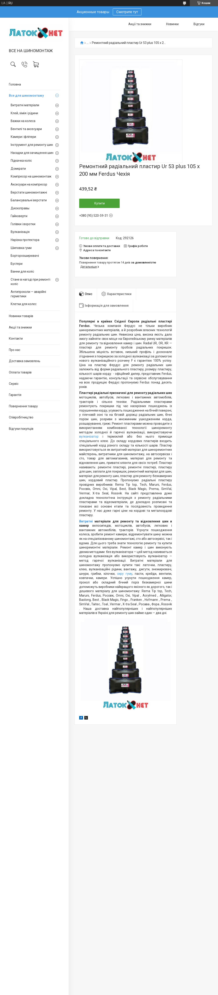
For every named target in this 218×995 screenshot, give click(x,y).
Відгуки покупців (21, 428)
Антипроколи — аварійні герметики (28, 294)
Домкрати (18, 168)
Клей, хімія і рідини (24, 113)
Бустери (16, 263)
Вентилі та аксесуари (26, 129)
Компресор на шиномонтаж (31, 176)
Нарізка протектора (25, 240)
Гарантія (15, 395)
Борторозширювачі (25, 255)
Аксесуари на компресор (29, 184)
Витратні (87, 521)
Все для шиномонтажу (26, 95)
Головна (15, 84)
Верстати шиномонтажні (29, 192)
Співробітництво (21, 417)
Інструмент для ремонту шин (32, 145)
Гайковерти (19, 216)
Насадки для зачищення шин (32, 153)
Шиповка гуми (21, 248)
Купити (99, 203)
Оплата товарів (20, 372)
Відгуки (199, 24)
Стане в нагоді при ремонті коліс (30, 282)
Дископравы (20, 208)
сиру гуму (124, 573)
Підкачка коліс (21, 160)
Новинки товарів (21, 316)
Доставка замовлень (24, 361)
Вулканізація (20, 232)
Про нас (14, 350)
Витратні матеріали (25, 105)
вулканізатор (89, 436)
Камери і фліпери (23, 137)
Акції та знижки (20, 327)
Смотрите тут (127, 12)
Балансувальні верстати (29, 200)
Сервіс (13, 383)
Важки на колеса (23, 121)
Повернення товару (23, 406)
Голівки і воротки (23, 224)
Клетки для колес (23, 304)
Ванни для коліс (22, 271)
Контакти (16, 338)
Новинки (172, 24)
